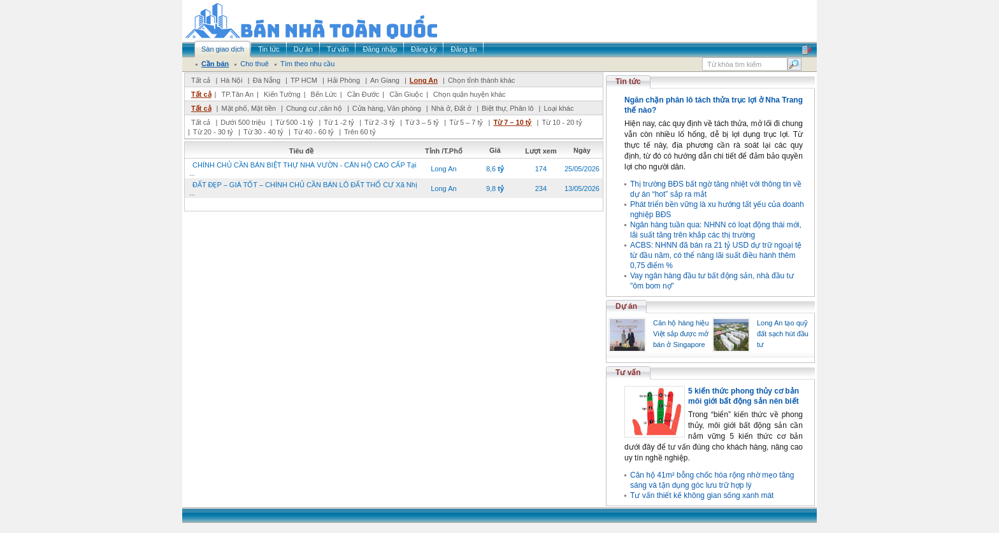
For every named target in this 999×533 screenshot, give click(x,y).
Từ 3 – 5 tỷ (422, 122)
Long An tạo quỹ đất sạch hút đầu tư (783, 333)
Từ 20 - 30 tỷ (213, 132)
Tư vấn (628, 372)
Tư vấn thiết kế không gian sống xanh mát (701, 495)
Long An (424, 80)
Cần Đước (363, 94)
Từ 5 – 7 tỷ (466, 122)
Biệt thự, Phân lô (508, 108)
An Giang (384, 80)
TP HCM (304, 80)
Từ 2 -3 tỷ (379, 122)
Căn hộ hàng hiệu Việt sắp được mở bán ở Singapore (681, 333)
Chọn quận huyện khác (469, 94)
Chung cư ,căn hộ (314, 108)
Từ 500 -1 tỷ (294, 122)
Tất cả (200, 80)
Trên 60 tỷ (360, 132)
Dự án (626, 306)
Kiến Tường (282, 94)
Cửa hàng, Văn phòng (386, 108)
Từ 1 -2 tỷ (339, 122)
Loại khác (558, 108)
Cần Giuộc (406, 94)
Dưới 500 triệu (242, 122)
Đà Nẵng (266, 80)
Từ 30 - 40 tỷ (263, 132)
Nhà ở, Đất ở (451, 108)
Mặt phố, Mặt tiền (248, 108)
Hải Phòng (343, 80)
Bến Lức (324, 94)
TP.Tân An (237, 94)
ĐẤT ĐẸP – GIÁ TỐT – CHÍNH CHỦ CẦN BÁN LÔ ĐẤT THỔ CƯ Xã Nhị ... (303, 189)
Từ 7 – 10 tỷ (512, 122)
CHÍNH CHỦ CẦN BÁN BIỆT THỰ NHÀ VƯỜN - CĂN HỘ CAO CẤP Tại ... (303, 169)
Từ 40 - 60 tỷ (314, 132)
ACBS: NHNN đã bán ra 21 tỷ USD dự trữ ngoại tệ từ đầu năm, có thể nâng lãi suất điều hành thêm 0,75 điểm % (715, 255)
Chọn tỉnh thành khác (481, 80)
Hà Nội (231, 80)
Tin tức (628, 81)
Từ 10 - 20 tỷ (562, 122)
